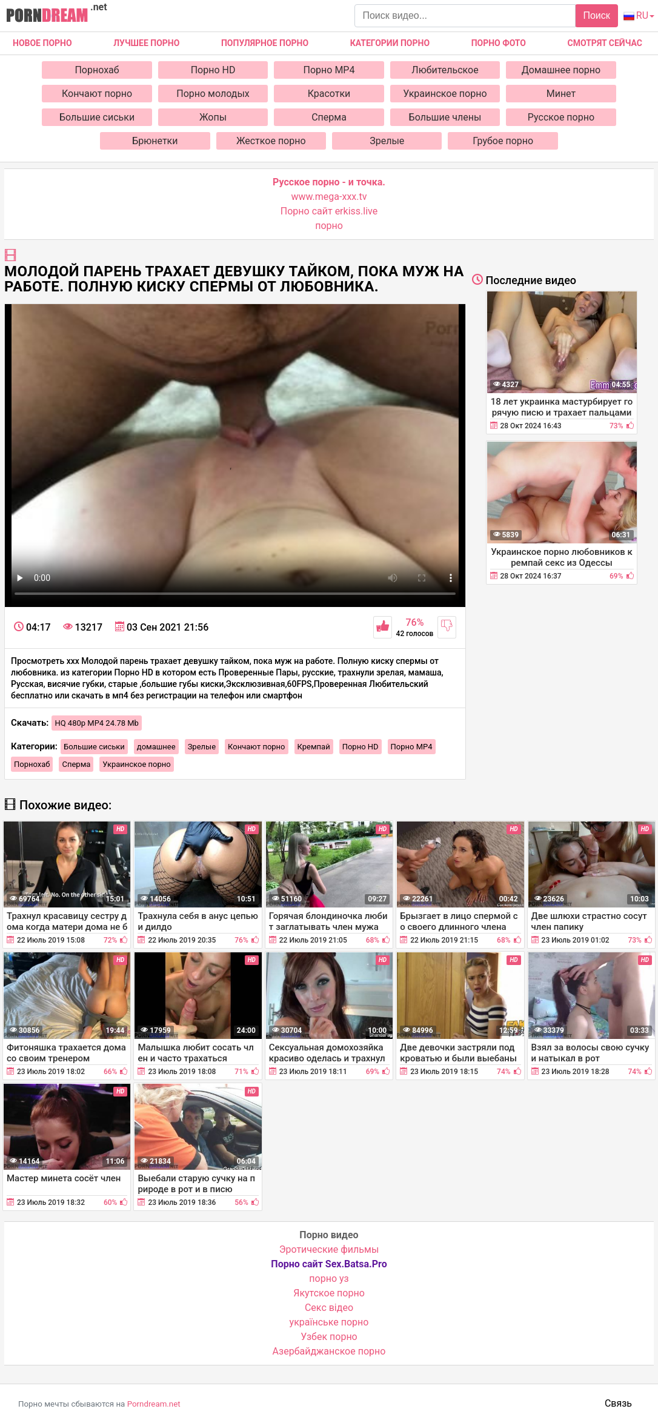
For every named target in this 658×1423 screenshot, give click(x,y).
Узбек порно (329, 1336)
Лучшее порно (146, 43)
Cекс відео (329, 1307)
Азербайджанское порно (329, 1351)
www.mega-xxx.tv (329, 196)
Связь (618, 1403)
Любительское (444, 70)
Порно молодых (213, 93)
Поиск (596, 15)
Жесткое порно (271, 141)
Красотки (329, 93)
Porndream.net (154, 1403)
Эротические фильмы (329, 1249)
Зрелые (387, 141)
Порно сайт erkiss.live (329, 211)
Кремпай (313, 746)
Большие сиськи (97, 117)
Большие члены (445, 117)
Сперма (329, 117)
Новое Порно (42, 43)
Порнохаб (97, 70)
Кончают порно (97, 93)
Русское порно (561, 117)
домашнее (156, 746)
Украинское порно (445, 93)
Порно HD (213, 70)
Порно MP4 (329, 70)
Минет (561, 93)
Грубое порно (503, 141)
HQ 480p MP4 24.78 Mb (97, 723)
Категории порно (390, 43)
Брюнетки (155, 141)
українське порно (329, 1322)
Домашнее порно (561, 70)
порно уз (328, 1278)
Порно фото (498, 43)
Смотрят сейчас (605, 43)
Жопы (213, 117)
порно (329, 225)
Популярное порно (264, 43)
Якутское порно (329, 1293)
